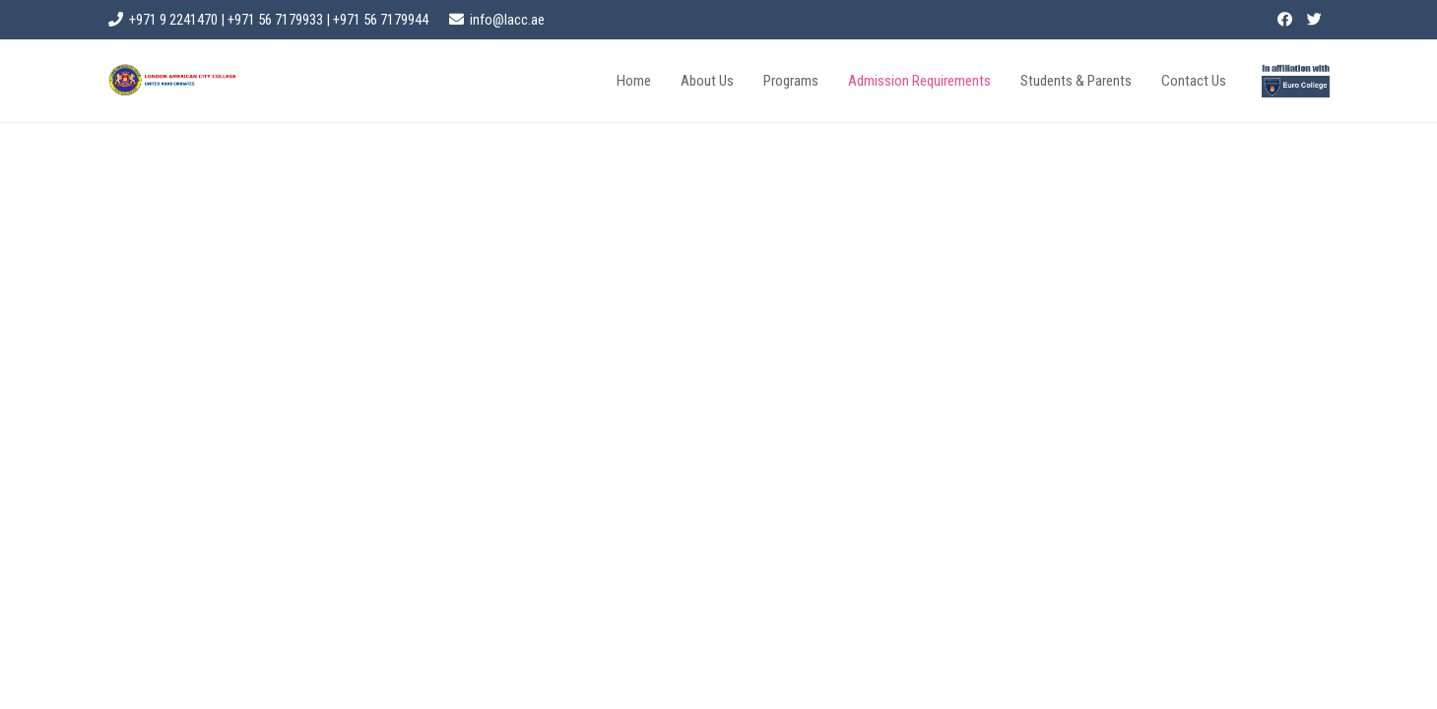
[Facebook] (1285, 19)
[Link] (1295, 81)
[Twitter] (1315, 19)
